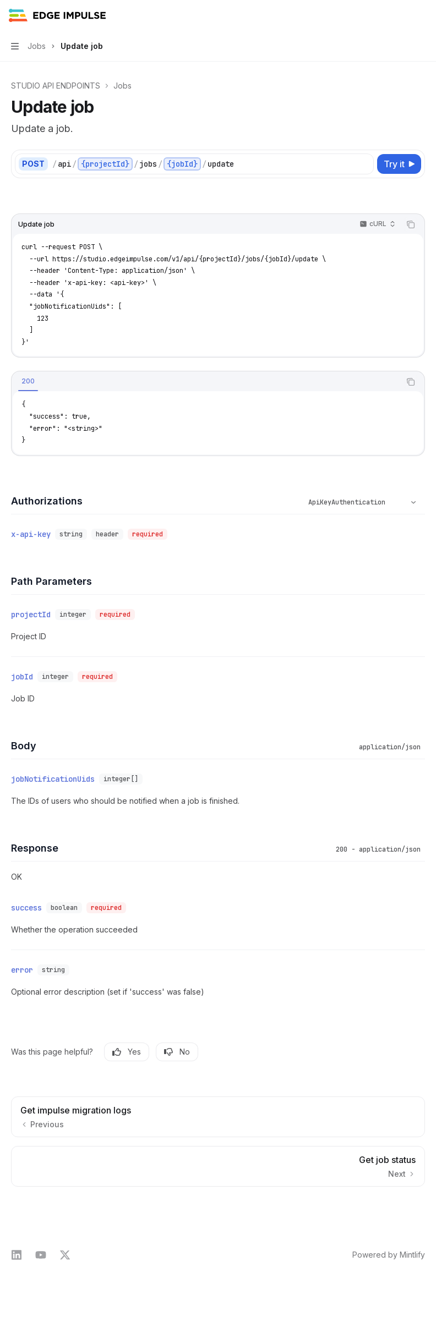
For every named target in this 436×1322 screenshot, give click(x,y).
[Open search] (401, 15)
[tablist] (206, 381)
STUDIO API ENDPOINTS (55, 85)
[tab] (28, 381)
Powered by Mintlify (388, 1254)
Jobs (122, 85)
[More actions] (421, 15)
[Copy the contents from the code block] (411, 224)
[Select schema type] (364, 502)
